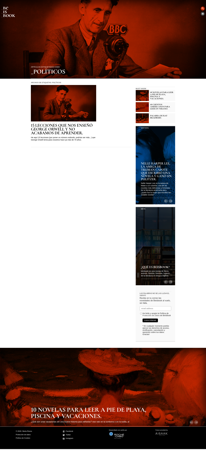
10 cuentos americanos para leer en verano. (160, 106)
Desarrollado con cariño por (132, 434)
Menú (203, 14)
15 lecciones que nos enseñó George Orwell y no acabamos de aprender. (61, 129)
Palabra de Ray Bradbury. (158, 116)
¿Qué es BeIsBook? (155, 267)
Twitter (66, 435)
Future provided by (179, 433)
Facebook (67, 431)
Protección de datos (23, 435)
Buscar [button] (203, 8)
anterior (166, 201)
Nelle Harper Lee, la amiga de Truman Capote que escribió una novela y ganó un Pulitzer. (156, 171)
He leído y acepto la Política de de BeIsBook (157, 314)
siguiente (170, 201)
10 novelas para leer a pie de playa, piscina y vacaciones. (161, 95)
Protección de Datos (151, 315)
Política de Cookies (23, 438)
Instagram (67, 438)
